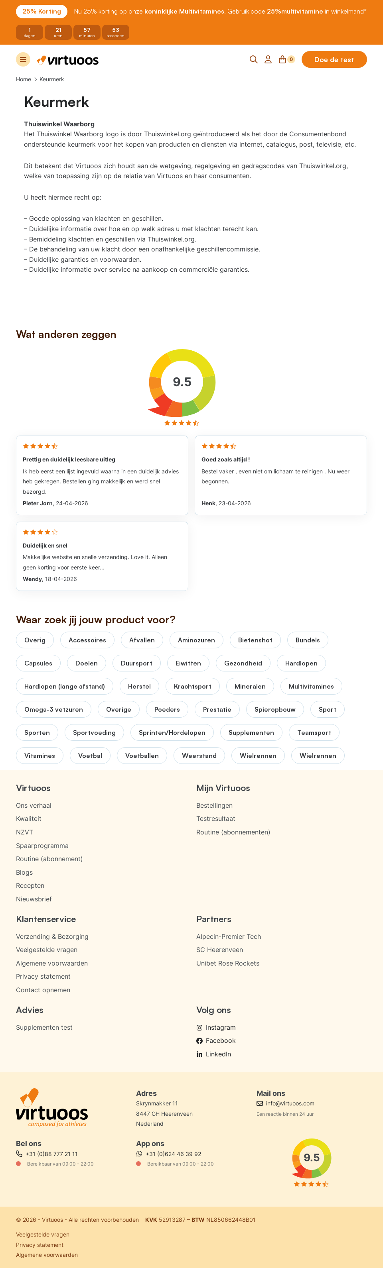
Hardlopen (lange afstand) (64, 686)
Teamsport (314, 732)
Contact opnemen (43, 990)
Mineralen (250, 686)
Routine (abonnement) (49, 859)
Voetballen (142, 756)
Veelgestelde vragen (46, 950)
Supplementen (251, 732)
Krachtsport (192, 686)
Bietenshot (255, 640)
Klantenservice (46, 918)
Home (23, 79)
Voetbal (90, 756)
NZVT (24, 832)
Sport (327, 709)
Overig (34, 640)
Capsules (38, 663)
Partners (213, 918)
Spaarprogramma (42, 846)
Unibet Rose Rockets (227, 963)
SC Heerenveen (219, 950)
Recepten (30, 885)
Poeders (167, 709)
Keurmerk (51, 79)
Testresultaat (215, 818)
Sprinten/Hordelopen (172, 732)
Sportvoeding (94, 732)
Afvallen (142, 640)
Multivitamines (311, 686)
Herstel (139, 686)
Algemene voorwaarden (52, 963)
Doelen (86, 663)
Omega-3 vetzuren (53, 709)
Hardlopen (301, 663)
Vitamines (39, 756)
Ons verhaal (33, 805)
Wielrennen (258, 756)
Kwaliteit (28, 818)
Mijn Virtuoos (223, 787)
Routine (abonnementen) (233, 832)
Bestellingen (214, 805)
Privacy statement (43, 976)
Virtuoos (33, 787)
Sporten (37, 732)
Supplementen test (44, 1027)
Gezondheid (243, 663)
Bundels (308, 640)
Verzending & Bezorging (52, 936)
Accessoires (87, 640)
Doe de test (334, 59)
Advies (29, 1009)
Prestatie (217, 709)
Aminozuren (196, 640)
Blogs (24, 872)
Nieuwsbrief (34, 899)
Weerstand (199, 756)
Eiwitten (188, 663)
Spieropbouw (275, 709)
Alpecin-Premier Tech (228, 936)
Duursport (136, 663)
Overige (118, 709)
